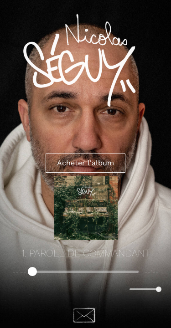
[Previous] (66, 289)
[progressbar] (85, 272)
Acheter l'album (85, 163)
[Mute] (121, 289)
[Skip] (106, 289)
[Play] (86, 289)
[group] (85, 283)
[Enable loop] (18, 289)
